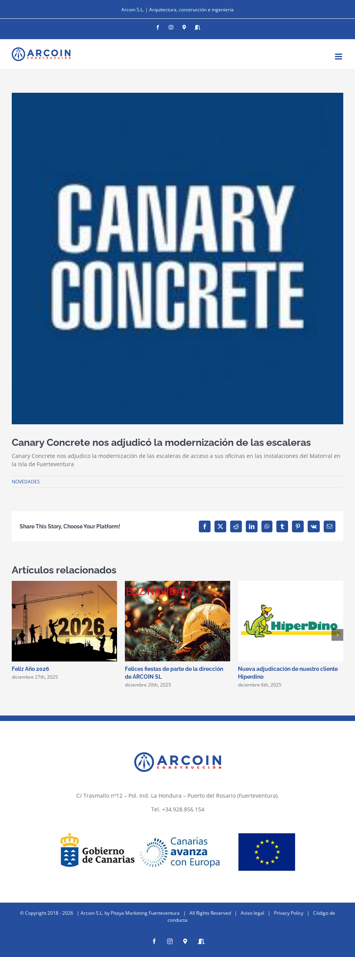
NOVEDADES (26, 481)
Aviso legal (252, 913)
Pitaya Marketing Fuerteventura (145, 913)
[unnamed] (177, 258)
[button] (17, 635)
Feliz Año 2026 (30, 669)
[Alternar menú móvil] (339, 56)
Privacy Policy (288, 913)
